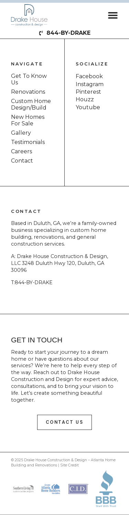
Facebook (89, 76)
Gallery (21, 133)
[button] (113, 15)
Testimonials (28, 142)
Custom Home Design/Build (31, 104)
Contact (22, 160)
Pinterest (88, 92)
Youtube (88, 107)
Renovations (28, 92)
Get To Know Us (29, 79)
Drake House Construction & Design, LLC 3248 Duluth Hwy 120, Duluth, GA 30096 (59, 263)
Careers (21, 151)
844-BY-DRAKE (34, 282)
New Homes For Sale (27, 120)
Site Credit (69, 465)
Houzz (85, 99)
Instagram (90, 84)
